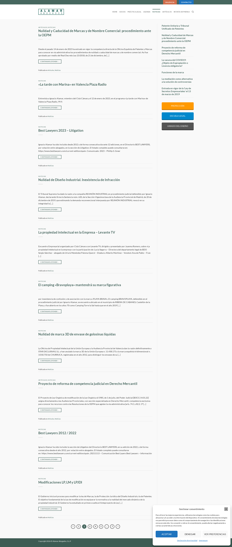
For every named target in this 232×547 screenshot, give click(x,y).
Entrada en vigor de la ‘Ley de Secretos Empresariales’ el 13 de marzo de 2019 (176, 91)
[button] (226, 509)
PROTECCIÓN (177, 106)
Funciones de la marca (173, 72)
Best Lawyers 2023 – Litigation (60, 130)
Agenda (146, 12)
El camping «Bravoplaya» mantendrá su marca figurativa (79, 285)
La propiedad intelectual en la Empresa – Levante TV (76, 232)
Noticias (156, 12)
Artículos (167, 12)
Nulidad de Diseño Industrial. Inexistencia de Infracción (79, 180)
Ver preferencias (215, 534)
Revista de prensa (182, 12)
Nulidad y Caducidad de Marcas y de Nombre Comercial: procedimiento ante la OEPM (177, 38)
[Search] (193, 11)
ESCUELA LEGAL (177, 116)
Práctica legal (134, 12)
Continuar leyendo (49, 61)
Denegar (190, 534)
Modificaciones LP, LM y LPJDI (60, 482)
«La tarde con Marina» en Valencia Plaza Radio (72, 84)
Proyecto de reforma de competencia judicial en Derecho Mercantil (87, 384)
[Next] (118, 526)
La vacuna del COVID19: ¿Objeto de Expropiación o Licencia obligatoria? (175, 63)
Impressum (203, 540)
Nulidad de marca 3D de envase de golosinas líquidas (77, 334)
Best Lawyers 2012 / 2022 (57, 433)
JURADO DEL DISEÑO (177, 126)
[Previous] (73, 526)
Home (114, 12)
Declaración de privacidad (187, 540)
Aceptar (167, 534)
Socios (122, 12)
